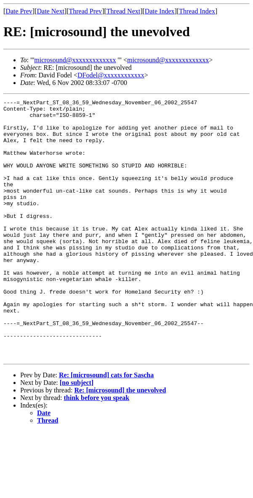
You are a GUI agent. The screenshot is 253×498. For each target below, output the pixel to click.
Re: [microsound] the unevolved (120, 441)
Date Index (160, 11)
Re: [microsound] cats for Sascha (106, 426)
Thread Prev (85, 11)
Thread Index (197, 11)
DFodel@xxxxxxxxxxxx (110, 75)
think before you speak (97, 449)
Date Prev (18, 11)
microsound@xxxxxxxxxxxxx (75, 60)
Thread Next (123, 11)
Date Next (50, 11)
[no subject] (76, 434)
